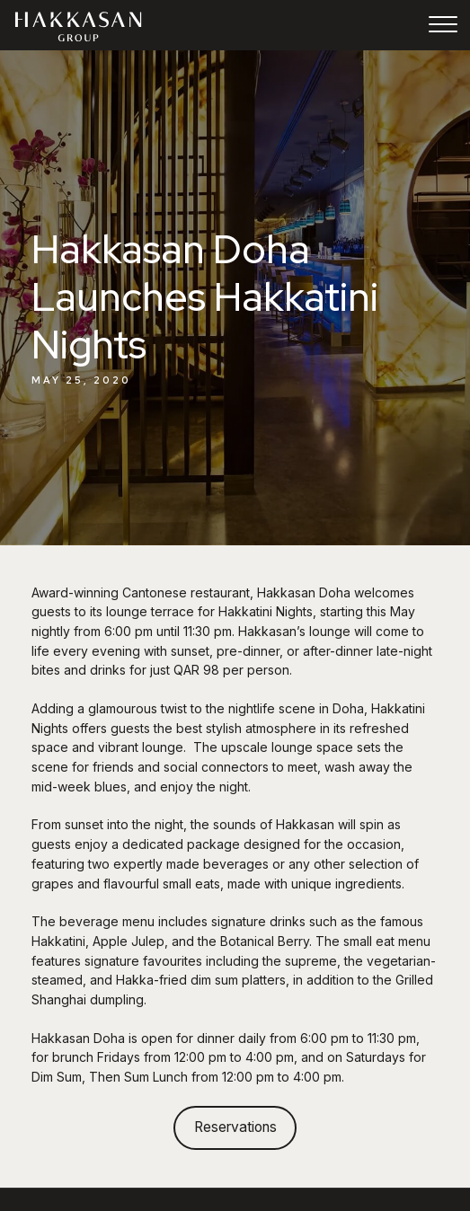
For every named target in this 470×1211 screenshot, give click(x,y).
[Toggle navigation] (443, 27)
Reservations (235, 1127)
